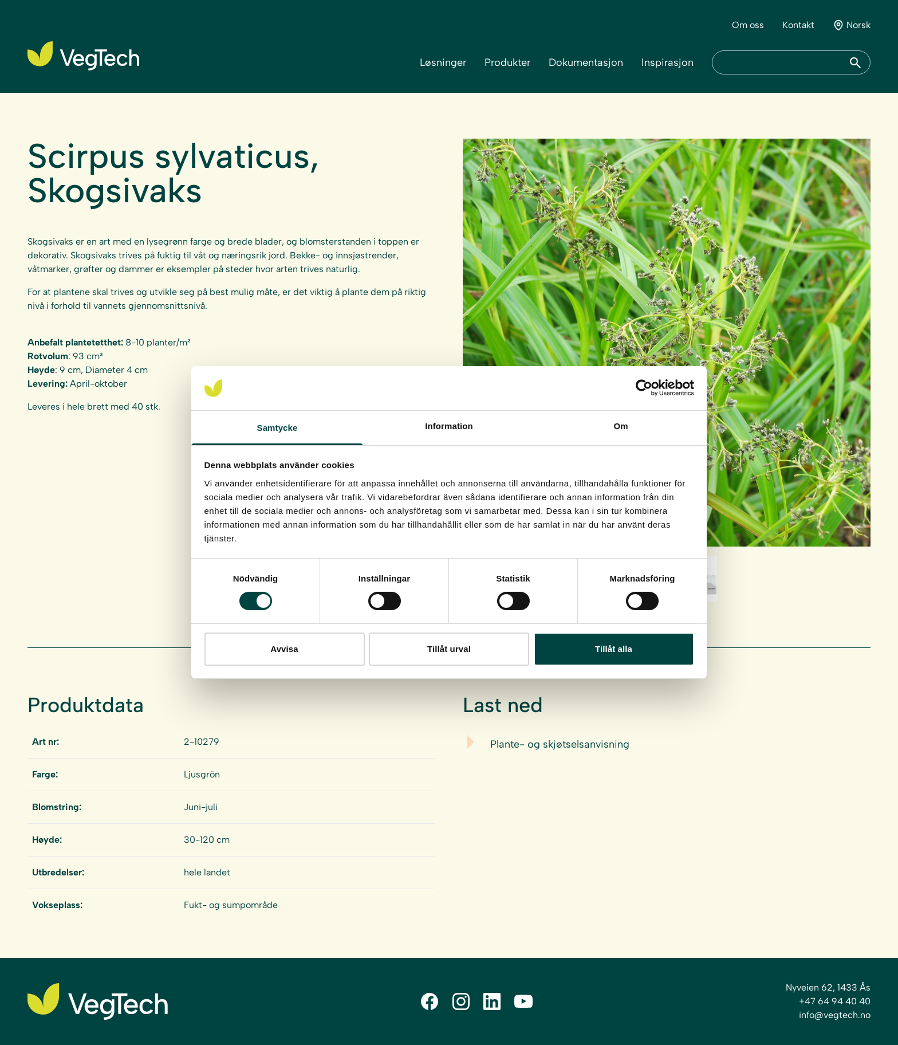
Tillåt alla (613, 649)
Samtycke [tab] (277, 428)
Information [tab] (449, 426)
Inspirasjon (667, 62)
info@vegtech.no (835, 1014)
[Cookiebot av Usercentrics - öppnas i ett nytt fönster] (644, 387)
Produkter (507, 62)
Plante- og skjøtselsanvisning (559, 744)
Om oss (748, 24)
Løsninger (443, 62)
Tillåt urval (449, 649)
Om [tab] (620, 426)
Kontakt (798, 24)
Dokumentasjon (586, 62)
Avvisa (284, 649)
